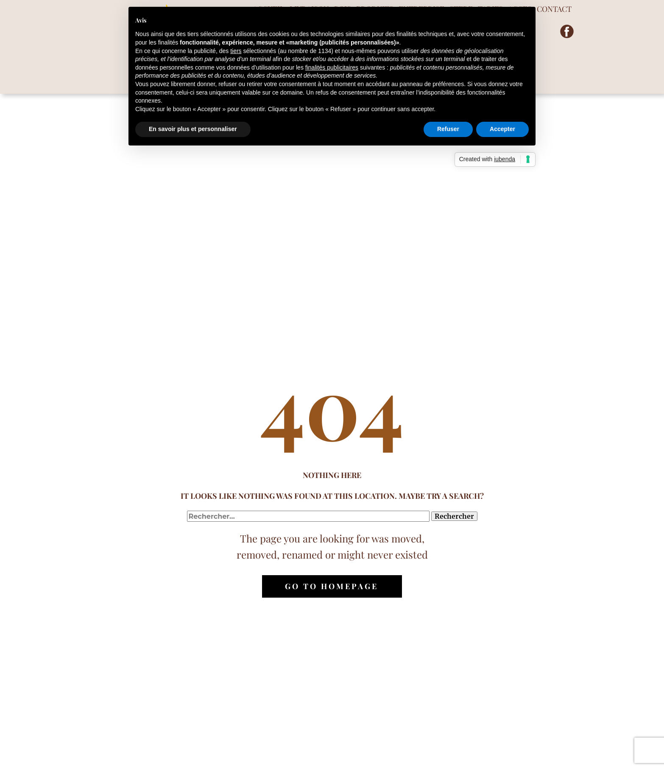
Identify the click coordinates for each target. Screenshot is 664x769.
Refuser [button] (448, 129)
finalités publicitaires (331, 67)
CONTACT (554, 9)
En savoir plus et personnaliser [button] (193, 129)
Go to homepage (331, 586)
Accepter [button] (502, 129)
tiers (235, 51)
